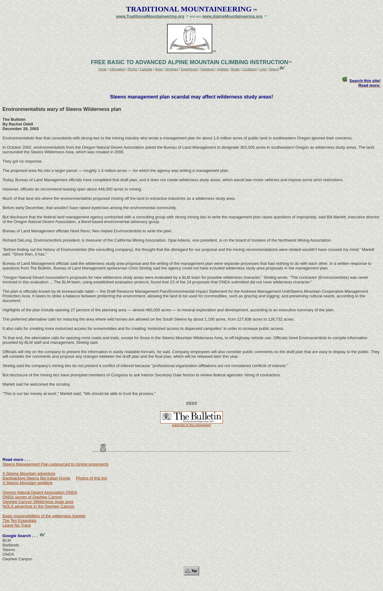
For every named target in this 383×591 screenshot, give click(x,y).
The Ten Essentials (19, 520)
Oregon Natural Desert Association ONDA (39, 492)
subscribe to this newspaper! (191, 425)
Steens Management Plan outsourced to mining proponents (55, 464)
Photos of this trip (91, 478)
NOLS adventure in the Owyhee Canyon (38, 506)
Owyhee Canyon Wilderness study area (37, 501)
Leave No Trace (16, 525)
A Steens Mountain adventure (28, 473)
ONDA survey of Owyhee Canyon (32, 497)
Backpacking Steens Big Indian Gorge (36, 478)
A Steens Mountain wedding (27, 482)
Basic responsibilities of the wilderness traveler (44, 516)
